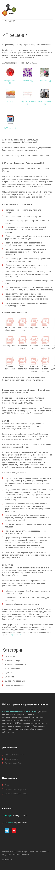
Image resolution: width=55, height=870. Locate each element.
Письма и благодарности (15, 789)
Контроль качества (28, 103)
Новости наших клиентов (15, 664)
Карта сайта (7, 860)
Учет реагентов (44, 103)
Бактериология (10, 81)
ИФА (10, 102)
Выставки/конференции (15, 681)
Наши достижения (12, 668)
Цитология (27, 80)
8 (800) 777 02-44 (31, 851)
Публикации (10, 672)
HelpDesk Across (21, 822)
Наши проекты (11, 656)
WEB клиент (10, 128)
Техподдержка (11, 759)
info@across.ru (15, 634)
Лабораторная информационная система (20, 711)
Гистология (45, 80)
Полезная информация (14, 685)
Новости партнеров (13, 660)
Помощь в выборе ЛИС (15, 755)
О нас (7, 785)
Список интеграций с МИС (16, 793)
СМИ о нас (9, 677)
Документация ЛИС (13, 763)
